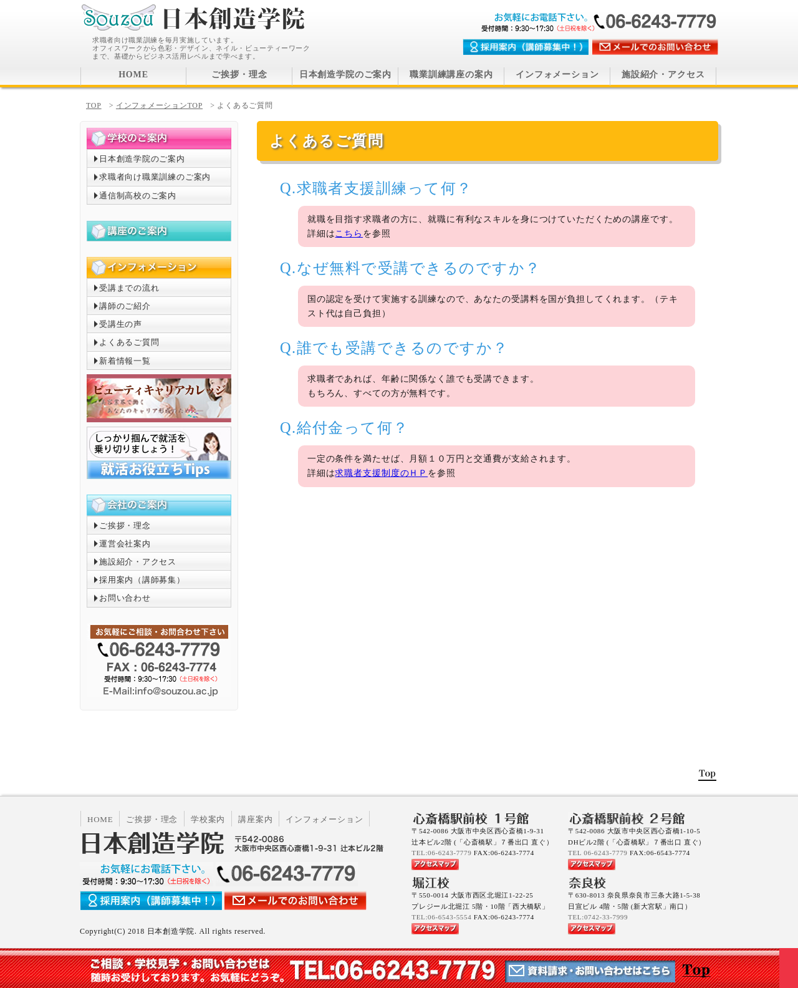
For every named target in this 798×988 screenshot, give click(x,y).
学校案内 (208, 819)
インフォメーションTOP (159, 105)
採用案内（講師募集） (142, 579)
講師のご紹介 (125, 306)
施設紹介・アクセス (663, 74)
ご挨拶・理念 (239, 74)
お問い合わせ (125, 598)
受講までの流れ (129, 288)
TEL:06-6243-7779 (441, 852)
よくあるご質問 (129, 342)
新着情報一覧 (125, 361)
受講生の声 (120, 324)
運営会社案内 (125, 543)
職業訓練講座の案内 (451, 74)
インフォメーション (557, 74)
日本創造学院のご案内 (345, 74)
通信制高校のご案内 (137, 195)
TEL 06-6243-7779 (597, 852)
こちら (349, 233)
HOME (133, 74)
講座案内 (255, 819)
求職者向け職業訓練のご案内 (155, 177)
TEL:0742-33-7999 (598, 917)
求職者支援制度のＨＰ (381, 473)
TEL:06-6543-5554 (441, 917)
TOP (94, 105)
